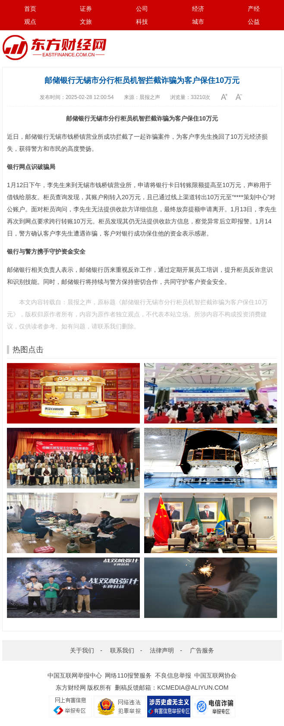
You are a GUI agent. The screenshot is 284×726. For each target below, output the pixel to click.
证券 (86, 8)
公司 (142, 8)
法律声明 (162, 650)
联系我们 (122, 650)
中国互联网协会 (215, 675)
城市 (198, 21)
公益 (254, 21)
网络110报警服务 (128, 675)
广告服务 (202, 650)
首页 (30, 8)
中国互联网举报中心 (74, 675)
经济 (198, 8)
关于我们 (82, 650)
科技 (142, 21)
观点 (30, 21)
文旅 (86, 21)
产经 (254, 8)
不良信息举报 (173, 675)
